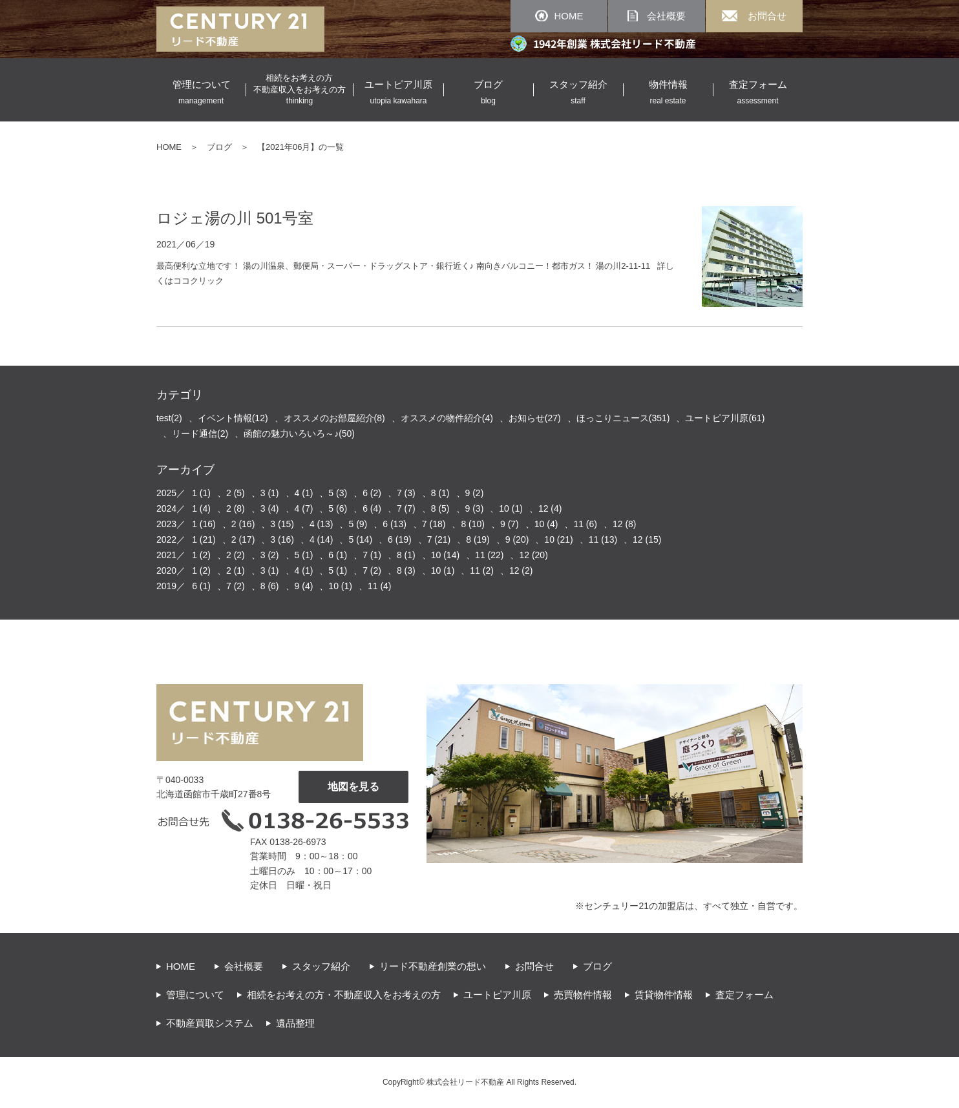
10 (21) (558, 539)
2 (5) (235, 493)
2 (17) (243, 539)
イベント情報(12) (233, 418)
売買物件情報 (583, 994)
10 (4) (546, 524)
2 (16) (243, 524)
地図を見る (353, 786)
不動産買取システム (209, 1023)
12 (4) (550, 508)
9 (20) (517, 539)
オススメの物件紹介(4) (447, 418)
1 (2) (201, 555)
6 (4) (372, 508)
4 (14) (321, 539)
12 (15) (647, 539)
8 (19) (478, 539)
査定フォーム (744, 994)
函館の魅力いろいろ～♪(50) (299, 433)
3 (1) (269, 493)
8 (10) (473, 524)
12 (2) (521, 570)
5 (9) (357, 524)
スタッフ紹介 (321, 966)
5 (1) (304, 555)
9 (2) (474, 493)
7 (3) (406, 493)
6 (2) (372, 493)
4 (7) (304, 508)
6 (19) (400, 539)
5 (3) (337, 493)
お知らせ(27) (535, 418)
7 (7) (406, 508)
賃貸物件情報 (664, 994)
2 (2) (235, 555)
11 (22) (489, 555)
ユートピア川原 (497, 994)
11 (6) (585, 524)
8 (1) (440, 493)
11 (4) (380, 586)
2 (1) (235, 570)
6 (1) (337, 555)
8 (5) (440, 508)
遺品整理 (295, 1023)
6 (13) (394, 524)
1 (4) (201, 508)
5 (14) (360, 539)
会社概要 (243, 966)
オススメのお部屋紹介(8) (334, 418)
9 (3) (474, 508)
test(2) (169, 418)
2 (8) (235, 508)
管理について (195, 994)
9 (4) (304, 586)
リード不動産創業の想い (432, 966)
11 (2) (482, 570)
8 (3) (406, 570)
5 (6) (337, 508)
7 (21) (439, 539)
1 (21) (204, 539)
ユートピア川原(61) (724, 418)
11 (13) (603, 539)
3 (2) (269, 555)
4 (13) (321, 524)
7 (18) (434, 524)
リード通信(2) (200, 433)
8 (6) (269, 586)
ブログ (219, 147)
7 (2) (372, 570)
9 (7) (509, 524)
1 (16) (204, 524)
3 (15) (282, 524)
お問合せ (534, 966)
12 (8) (625, 524)
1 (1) (201, 493)
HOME (169, 147)
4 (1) (304, 493)
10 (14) (445, 555)
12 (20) (533, 555)
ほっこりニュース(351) (623, 418)
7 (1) (372, 555)
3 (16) (282, 539)
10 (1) (511, 508)
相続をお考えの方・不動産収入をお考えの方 (344, 994)
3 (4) (269, 508)
